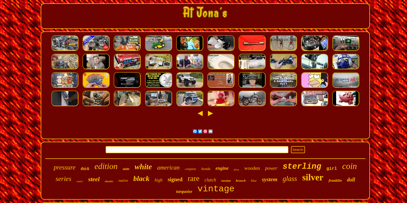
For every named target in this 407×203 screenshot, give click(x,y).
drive (236, 169)
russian (226, 180)
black (141, 178)
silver (312, 177)
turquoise (184, 191)
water (80, 181)
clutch (210, 179)
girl (331, 168)
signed (175, 179)
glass (290, 178)
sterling (302, 166)
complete (190, 169)
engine (221, 168)
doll (351, 179)
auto (126, 169)
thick (85, 168)
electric (109, 181)
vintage (216, 189)
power (271, 168)
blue (253, 180)
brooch (241, 180)
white (143, 166)
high (158, 180)
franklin (335, 180)
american (168, 167)
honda (205, 169)
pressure (65, 167)
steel (94, 179)
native (123, 180)
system (269, 179)
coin (349, 166)
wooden (252, 168)
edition (106, 166)
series (63, 178)
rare (193, 178)
